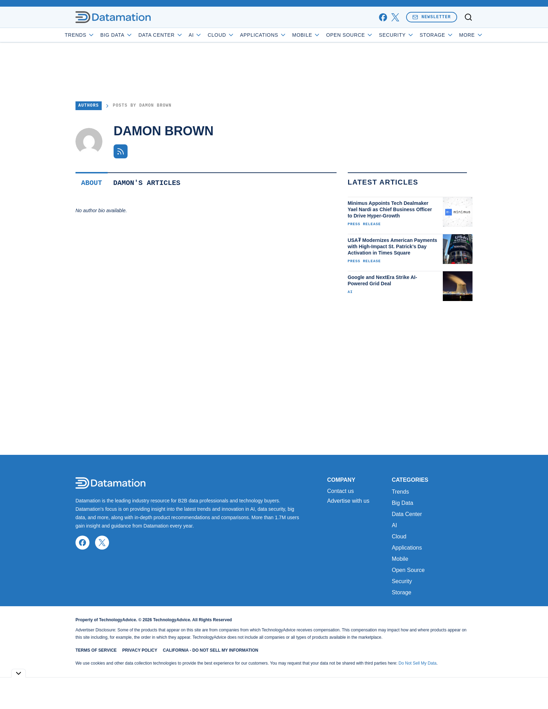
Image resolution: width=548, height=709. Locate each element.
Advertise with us (348, 501)
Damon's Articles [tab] (146, 183)
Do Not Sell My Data (417, 663)
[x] (395, 17)
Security (416, 35)
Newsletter (431, 17)
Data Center (180, 35)
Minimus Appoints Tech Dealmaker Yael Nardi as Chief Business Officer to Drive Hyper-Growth (390, 209)
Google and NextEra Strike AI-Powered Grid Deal (382, 280)
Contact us (340, 491)
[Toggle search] (468, 17)
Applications (283, 35)
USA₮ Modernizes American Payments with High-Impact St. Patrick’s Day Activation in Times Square (392, 246)
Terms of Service (96, 650)
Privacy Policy (139, 650)
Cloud (241, 35)
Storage (401, 592)
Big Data (136, 35)
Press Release (364, 224)
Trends (100, 35)
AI (215, 35)
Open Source (369, 35)
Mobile (326, 35)
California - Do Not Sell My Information (210, 650)
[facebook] (383, 17)
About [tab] (91, 183)
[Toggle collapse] (18, 673)
